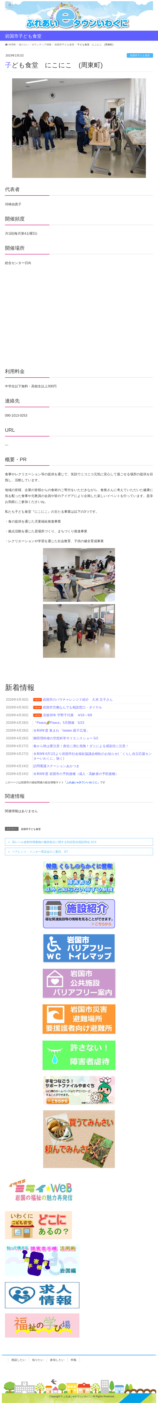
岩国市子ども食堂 (140, 55)
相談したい (18, 1359)
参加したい (57, 1359)
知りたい (38, 1359)
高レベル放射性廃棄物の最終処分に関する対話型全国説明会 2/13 (54, 842)
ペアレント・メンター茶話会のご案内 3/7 (40, 851)
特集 (74, 1359)
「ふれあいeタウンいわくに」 (82, 782)
